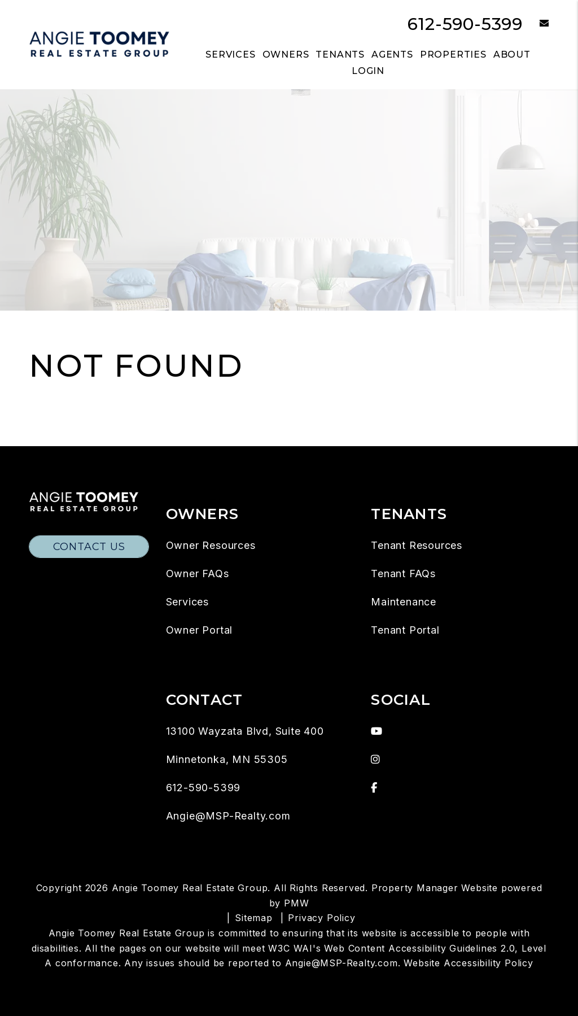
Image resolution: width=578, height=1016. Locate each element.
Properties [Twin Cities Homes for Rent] (453, 54)
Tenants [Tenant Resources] (340, 54)
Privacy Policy (321, 917)
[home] (99, 43)
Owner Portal (199, 630)
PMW (296, 903)
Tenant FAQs (403, 573)
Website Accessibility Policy (468, 963)
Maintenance (403, 602)
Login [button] (368, 71)
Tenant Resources (416, 545)
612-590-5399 (465, 24)
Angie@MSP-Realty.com (228, 816)
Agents (392, 54)
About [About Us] (512, 54)
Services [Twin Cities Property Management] (230, 54)
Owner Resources (211, 545)
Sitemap (254, 917)
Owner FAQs (197, 573)
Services (187, 602)
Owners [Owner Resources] (285, 54)
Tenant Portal (405, 630)
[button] (536, 24)
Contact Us (89, 546)
